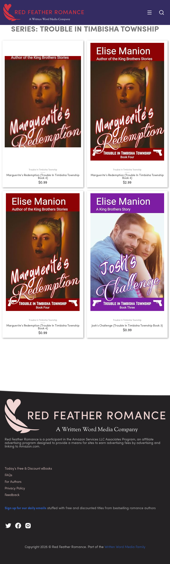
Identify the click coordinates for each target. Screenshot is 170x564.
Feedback (12, 495)
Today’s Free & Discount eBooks (28, 469)
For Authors (13, 482)
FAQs (8, 475)
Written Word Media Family (125, 547)
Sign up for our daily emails (25, 508)
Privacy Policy (15, 488)
